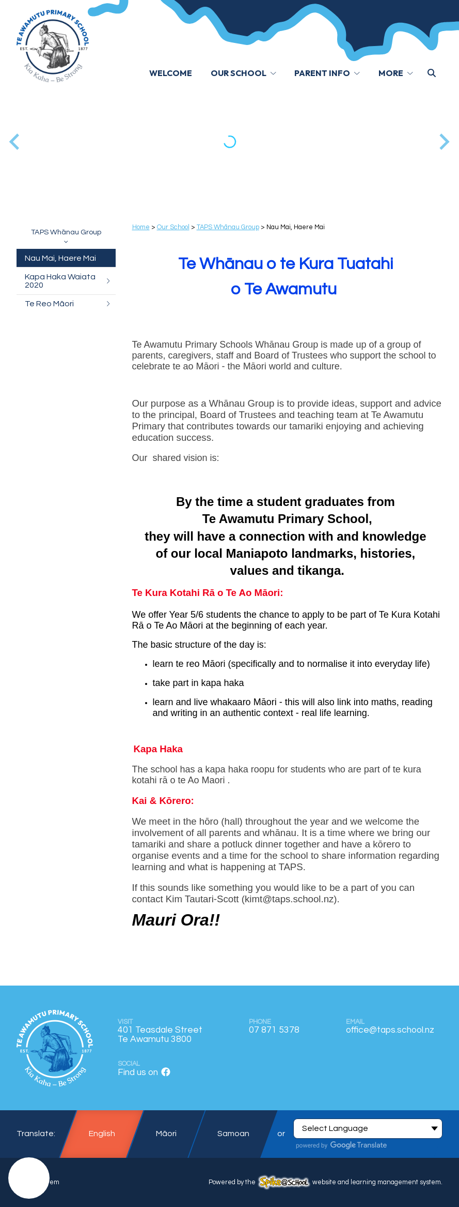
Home (141, 227)
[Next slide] (443, 141)
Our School (173, 227)
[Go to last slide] (15, 141)
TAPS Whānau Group (66, 235)
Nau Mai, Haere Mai (60, 258)
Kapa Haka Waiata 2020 (68, 281)
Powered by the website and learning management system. (325, 1182)
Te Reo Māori (68, 304)
